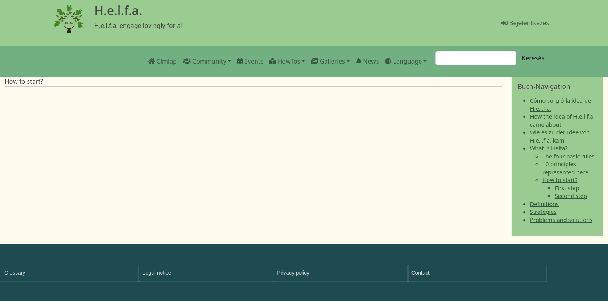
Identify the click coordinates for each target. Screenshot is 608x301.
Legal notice (157, 273)
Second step (571, 196)
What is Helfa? (549, 148)
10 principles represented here (565, 167)
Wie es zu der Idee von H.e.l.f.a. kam (560, 136)
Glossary (14, 273)
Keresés (533, 58)
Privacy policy (293, 273)
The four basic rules (568, 156)
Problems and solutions (561, 220)
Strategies (543, 211)
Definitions (544, 204)
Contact (420, 273)
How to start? (560, 180)
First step (567, 188)
